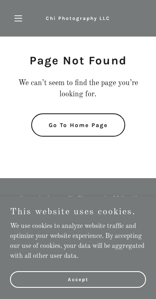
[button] (20, 18)
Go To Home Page (78, 125)
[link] (78, 18)
